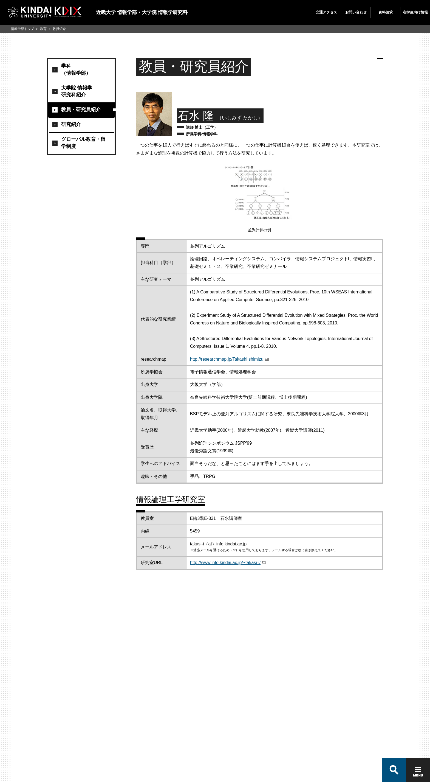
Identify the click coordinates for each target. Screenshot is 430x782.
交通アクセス (326, 12)
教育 (43, 29)
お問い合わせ (356, 12)
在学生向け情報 (415, 12)
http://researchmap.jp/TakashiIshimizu (227, 359)
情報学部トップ (22, 29)
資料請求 (385, 12)
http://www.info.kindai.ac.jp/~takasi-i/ (225, 562)
